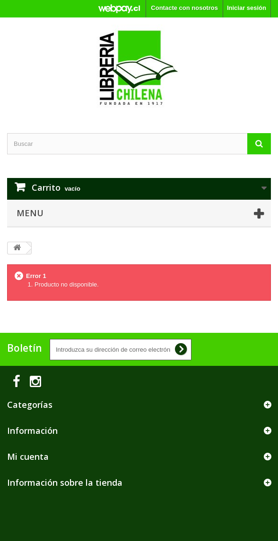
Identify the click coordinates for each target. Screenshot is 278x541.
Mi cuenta (28, 456)
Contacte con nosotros (184, 7)
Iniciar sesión (246, 7)
